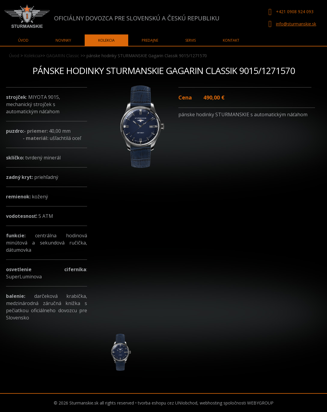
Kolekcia (32, 55)
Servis (190, 40)
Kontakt (231, 40)
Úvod (14, 55)
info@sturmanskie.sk (296, 24)
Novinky (63, 40)
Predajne (150, 40)
